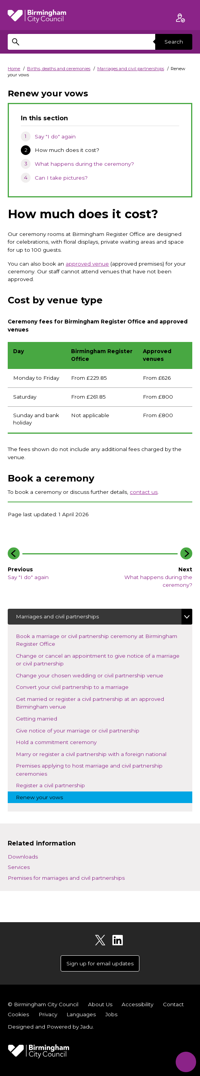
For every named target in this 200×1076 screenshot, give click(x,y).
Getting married (43, 718)
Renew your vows (46, 796)
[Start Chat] (185, 1061)
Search (173, 42)
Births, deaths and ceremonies (58, 68)
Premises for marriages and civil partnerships (66, 878)
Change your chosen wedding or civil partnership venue (96, 675)
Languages (81, 1014)
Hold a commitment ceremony (63, 741)
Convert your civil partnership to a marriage (79, 686)
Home (14, 68)
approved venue (87, 264)
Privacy (48, 1014)
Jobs (111, 1014)
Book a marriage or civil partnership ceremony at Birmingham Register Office (96, 640)
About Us (100, 1004)
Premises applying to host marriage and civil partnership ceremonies (89, 769)
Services (19, 867)
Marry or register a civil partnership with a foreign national (98, 753)
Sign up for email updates (100, 963)
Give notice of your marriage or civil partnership (84, 730)
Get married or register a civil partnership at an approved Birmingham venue (90, 703)
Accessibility (137, 1004)
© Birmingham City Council (43, 1004)
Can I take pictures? (61, 178)
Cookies (18, 1014)
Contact (173, 1004)
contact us (144, 492)
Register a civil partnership (57, 784)
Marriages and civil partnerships (130, 68)
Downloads (23, 857)
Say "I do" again (55, 136)
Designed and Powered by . (51, 1027)
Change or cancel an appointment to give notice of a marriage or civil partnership (98, 660)
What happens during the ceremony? (84, 164)
